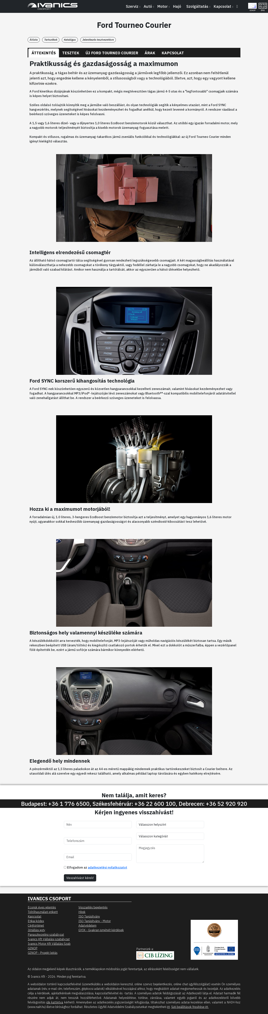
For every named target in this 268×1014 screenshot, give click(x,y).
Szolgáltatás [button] (197, 6)
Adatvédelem (87, 925)
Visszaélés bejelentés (93, 907)
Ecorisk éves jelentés (42, 907)
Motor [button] (162, 6)
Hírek (81, 912)
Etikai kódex (36, 921)
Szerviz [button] (132, 6)
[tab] (43, 52)
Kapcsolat (34, 916)
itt (168, 1007)
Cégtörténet (36, 925)
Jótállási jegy (36, 930)
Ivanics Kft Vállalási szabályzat (49, 939)
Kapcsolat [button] (222, 6)
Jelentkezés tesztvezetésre (98, 39)
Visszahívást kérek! (80, 878)
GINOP (32, 948)
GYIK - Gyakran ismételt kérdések (101, 930)
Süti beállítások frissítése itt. (190, 1007)
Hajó (177, 6)
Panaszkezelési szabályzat (46, 934)
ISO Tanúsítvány (89, 916)
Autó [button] (148, 6)
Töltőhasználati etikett (43, 912)
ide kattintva (54, 1002)
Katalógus (70, 39)
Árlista (34, 39)
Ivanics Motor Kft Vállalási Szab (49, 944)
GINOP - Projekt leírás (42, 953)
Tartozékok (50, 39)
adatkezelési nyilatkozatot (107, 867)
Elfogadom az (95, 867)
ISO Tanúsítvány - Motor (94, 921)
